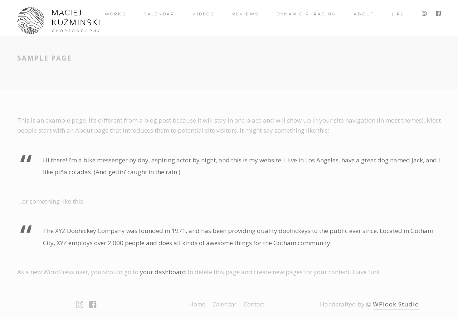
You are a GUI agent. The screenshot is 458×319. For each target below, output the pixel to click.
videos (203, 13)
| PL (398, 13)
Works (115, 13)
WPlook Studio (396, 304)
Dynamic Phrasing (306, 13)
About (364, 13)
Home (197, 304)
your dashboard (163, 272)
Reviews (245, 13)
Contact (254, 304)
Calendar (159, 13)
